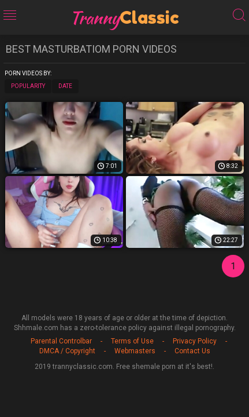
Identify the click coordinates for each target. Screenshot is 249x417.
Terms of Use (132, 341)
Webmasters (134, 351)
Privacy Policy (195, 341)
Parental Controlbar (61, 341)
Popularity (28, 86)
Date (65, 86)
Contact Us (192, 351)
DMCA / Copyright (67, 351)
